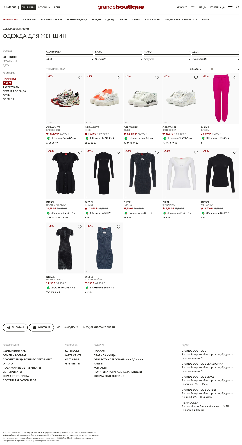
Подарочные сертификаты (180, 19)
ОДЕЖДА (18, 99)
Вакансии (71, 351)
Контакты (100, 368)
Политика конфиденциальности (118, 372)
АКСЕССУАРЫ (18, 87)
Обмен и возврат (14, 355)
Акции (98, 364)
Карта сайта (73, 355)
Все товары (29, 19)
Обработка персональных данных (118, 359)
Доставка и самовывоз (19, 380)
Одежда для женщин (16, 28)
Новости (100, 351)
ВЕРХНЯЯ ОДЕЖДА (18, 91)
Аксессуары (152, 19)
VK (58, 327)
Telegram (15, 327)
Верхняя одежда (77, 19)
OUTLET (206, 19)
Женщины (28, 7)
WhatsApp (41, 327)
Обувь (123, 19)
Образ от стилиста (16, 376)
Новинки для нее (51, 19)
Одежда (110, 19)
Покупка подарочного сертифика (27, 359)
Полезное (99, 344)
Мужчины (44, 7)
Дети (57, 7)
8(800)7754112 (71, 327)
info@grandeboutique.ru (99, 327)
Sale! (7, 83)
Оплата (8, 364)
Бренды (96, 19)
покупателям (11, 344)
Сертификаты (12, 372)
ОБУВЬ (18, 95)
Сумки (136, 19)
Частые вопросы (14, 351)
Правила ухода (105, 355)
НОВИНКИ (9, 79)
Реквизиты (72, 364)
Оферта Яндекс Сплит (109, 376)
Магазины (71, 359)
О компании (71, 344)
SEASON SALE (10, 19)
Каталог (9, 7)
